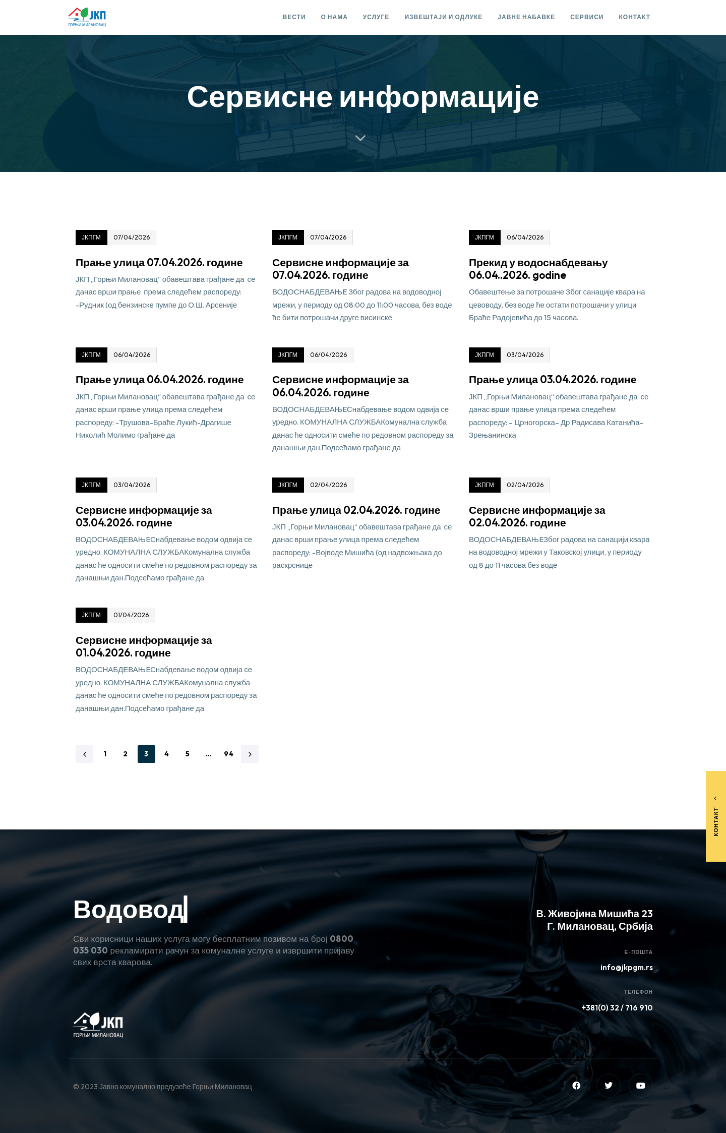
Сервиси (586, 17)
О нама (334, 17)
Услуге (376, 17)
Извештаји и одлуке (443, 17)
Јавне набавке (526, 17)
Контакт (634, 17)
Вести (294, 17)
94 (229, 753)
